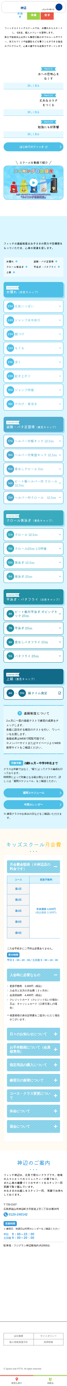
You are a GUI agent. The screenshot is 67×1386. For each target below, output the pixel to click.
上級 (8, 272)
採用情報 (48, 1342)
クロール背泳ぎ (15, 266)
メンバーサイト (48, 9)
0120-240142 (18, 1214)
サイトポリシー (48, 1336)
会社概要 (18, 1336)
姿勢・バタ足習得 (44, 261)
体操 (33, 15)
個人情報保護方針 (18, 1342)
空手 (47, 15)
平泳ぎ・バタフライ (45, 266)
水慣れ (10, 261)
